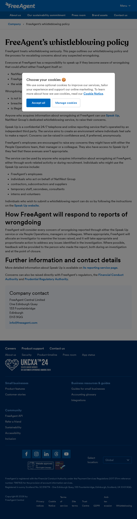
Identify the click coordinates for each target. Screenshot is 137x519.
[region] (68, 92)
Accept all (38, 103)
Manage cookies (66, 103)
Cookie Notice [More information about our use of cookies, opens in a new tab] (93, 93)
